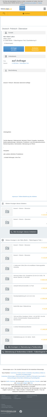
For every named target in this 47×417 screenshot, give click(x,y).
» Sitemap (3, 395)
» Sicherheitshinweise (6, 397)
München (32, 381)
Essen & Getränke (27, 373)
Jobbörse (28, 376)
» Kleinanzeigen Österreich (7, 407)
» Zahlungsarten (17, 398)
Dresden (37, 381)
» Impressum (29, 397)
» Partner (3, 404)
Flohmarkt (34, 376)
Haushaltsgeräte (35, 378)
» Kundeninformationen (6, 398)
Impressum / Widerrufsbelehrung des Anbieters (24, 196)
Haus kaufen (41, 376)
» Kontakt (16, 395)
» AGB (15, 397)
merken (26, 13)
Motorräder (20, 378)
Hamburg (26, 381)
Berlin (7, 381)
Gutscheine (14, 373)
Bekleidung (27, 378)
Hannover (12, 381)
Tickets (19, 373)
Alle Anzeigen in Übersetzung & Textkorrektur (23, 347)
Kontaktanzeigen (26, 374)
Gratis (22, 8)
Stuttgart (25, 383)
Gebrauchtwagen (11, 378)
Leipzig (18, 383)
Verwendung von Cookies (30, 2)
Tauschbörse (36, 373)
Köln (31, 383)
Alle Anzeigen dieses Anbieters (23, 232)
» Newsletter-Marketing (6, 406)
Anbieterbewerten (35, 49)
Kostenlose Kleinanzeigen (8, 376)
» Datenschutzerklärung (31, 395)
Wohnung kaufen (20, 376)
